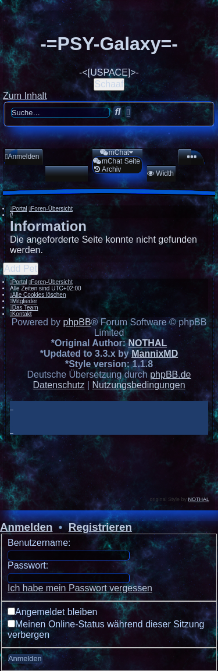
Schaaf (109, 84)
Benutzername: (39, 543)
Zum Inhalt (25, 96)
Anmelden (26, 527)
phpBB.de (170, 374)
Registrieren (100, 527)
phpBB (77, 322)
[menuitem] (22, 156)
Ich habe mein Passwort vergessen (80, 588)
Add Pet (20, 269)
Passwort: (28, 565)
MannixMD (154, 353)
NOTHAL (147, 343)
